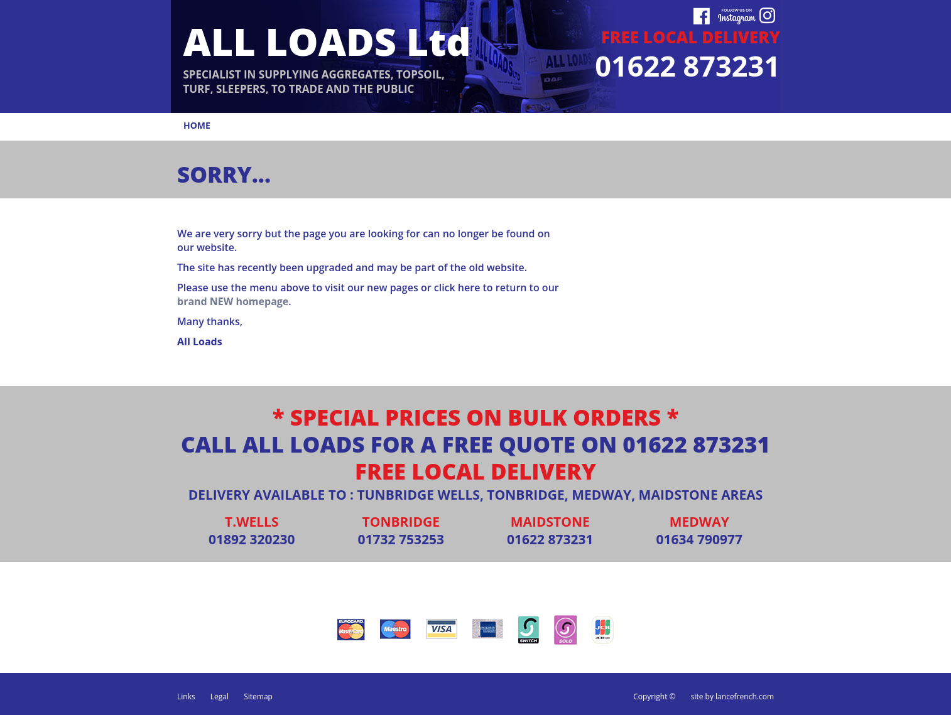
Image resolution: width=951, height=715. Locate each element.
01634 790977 (699, 539)
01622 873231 (696, 444)
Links (186, 696)
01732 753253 (400, 539)
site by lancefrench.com (732, 696)
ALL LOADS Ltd (326, 41)
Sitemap (258, 696)
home (196, 125)
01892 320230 (252, 539)
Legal (219, 696)
